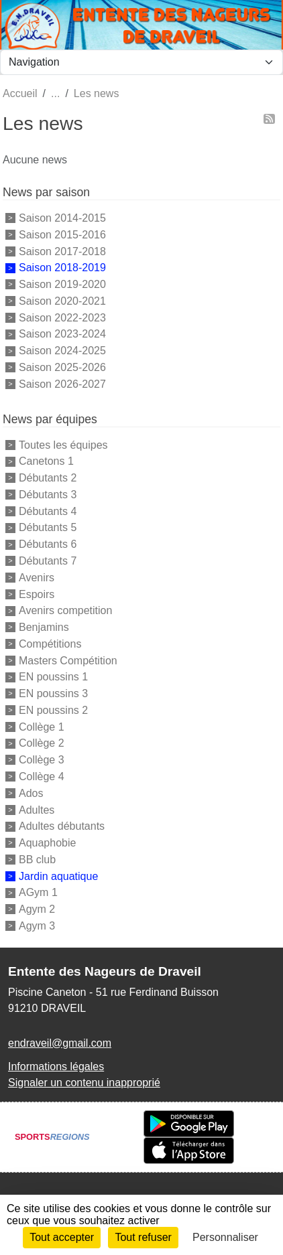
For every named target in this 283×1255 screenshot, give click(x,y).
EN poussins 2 (53, 710)
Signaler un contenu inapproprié (84, 1082)
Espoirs (36, 593)
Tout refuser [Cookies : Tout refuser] (143, 1237)
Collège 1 (41, 726)
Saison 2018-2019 (62, 267)
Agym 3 (37, 926)
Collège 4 (41, 776)
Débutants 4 (47, 510)
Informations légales (56, 1066)
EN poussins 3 (53, 693)
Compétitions (50, 644)
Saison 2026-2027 (62, 384)
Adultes (36, 809)
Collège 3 (41, 759)
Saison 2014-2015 (62, 218)
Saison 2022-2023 (62, 317)
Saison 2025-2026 (62, 367)
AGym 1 (38, 892)
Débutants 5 (47, 527)
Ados (31, 793)
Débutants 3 (47, 494)
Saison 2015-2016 (62, 234)
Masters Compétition (68, 660)
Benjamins (44, 627)
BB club (37, 859)
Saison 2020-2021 (62, 301)
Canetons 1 (46, 461)
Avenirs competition (65, 610)
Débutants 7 (47, 561)
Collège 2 (41, 743)
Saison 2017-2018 (62, 250)
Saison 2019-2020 (62, 284)
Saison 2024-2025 (62, 350)
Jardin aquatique (58, 875)
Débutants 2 (47, 478)
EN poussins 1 (53, 676)
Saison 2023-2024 (62, 334)
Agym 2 (37, 909)
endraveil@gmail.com (59, 1043)
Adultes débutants (62, 826)
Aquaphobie (47, 842)
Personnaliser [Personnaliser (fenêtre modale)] (225, 1237)
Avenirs (36, 577)
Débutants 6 (47, 544)
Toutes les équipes (63, 444)
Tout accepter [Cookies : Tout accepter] (62, 1237)
